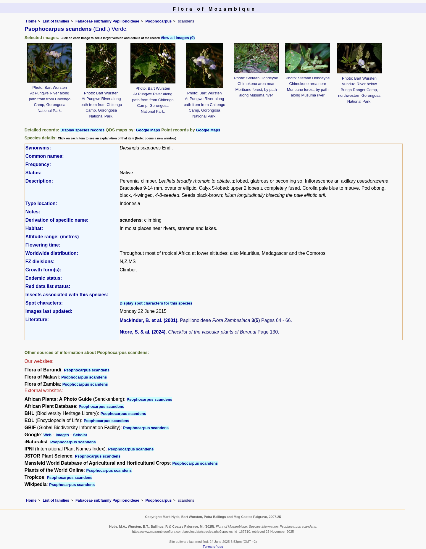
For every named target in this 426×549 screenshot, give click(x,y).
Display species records (82, 130)
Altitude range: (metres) (52, 236)
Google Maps (148, 130)
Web (47, 435)
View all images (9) (178, 38)
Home (31, 21)
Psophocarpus (159, 21)
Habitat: (34, 228)
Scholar (80, 435)
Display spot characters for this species (156, 303)
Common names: (44, 156)
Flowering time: (42, 244)
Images (62, 435)
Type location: (41, 203)
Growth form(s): (43, 269)
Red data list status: (47, 286)
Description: (39, 180)
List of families (56, 21)
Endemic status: (43, 278)
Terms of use (213, 546)
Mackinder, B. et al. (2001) (149, 320)
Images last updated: (48, 311)
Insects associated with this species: (66, 294)
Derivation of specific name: (56, 220)
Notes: (32, 211)
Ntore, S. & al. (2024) (143, 331)
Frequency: (38, 164)
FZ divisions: (40, 261)
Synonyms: (38, 147)
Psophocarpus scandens (86, 370)
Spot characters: (44, 302)
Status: (33, 172)
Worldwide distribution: (51, 253)
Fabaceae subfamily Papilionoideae (107, 21)
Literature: (37, 319)
